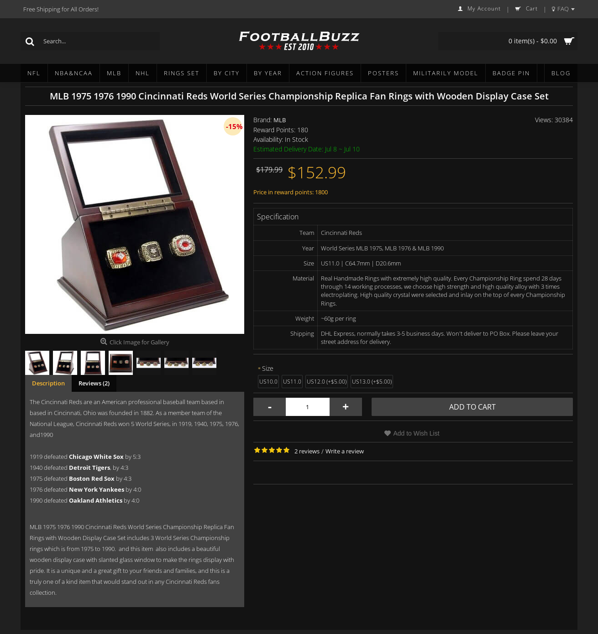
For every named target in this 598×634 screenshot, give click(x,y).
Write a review (344, 451)
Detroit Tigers (89, 467)
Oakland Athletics (95, 500)
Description (48, 383)
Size (267, 368)
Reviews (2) (94, 383)
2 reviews (307, 451)
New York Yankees (96, 489)
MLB (279, 120)
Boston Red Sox (92, 478)
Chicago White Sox (96, 456)
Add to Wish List (416, 433)
